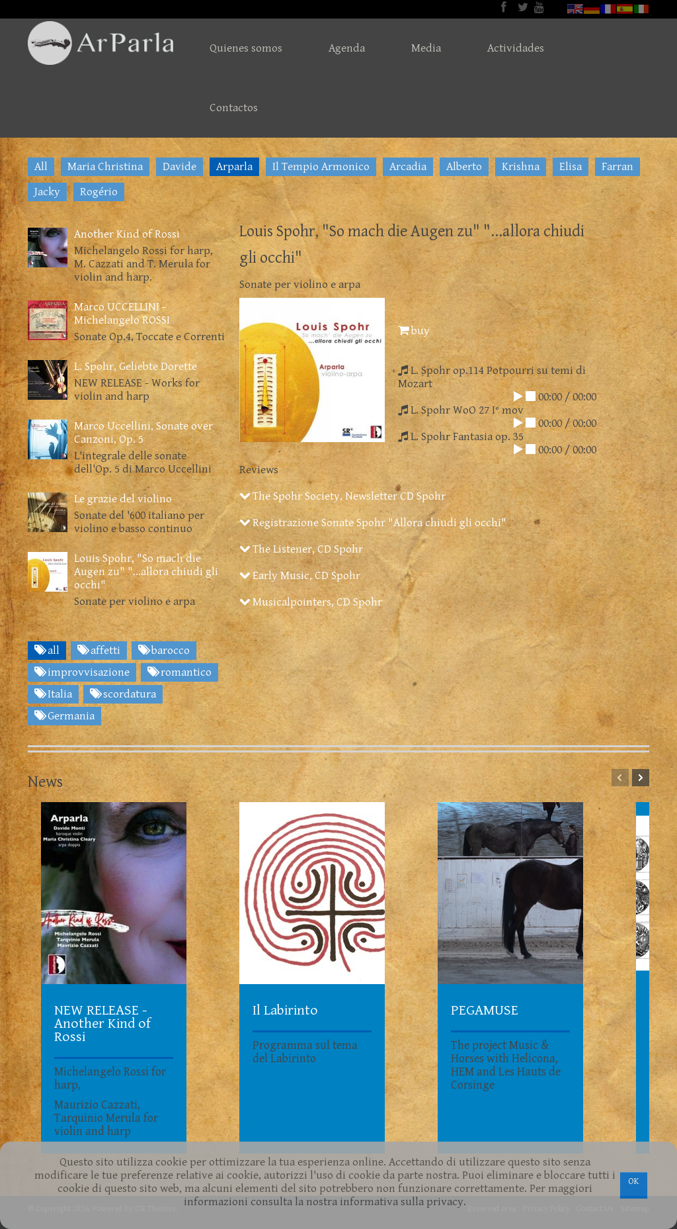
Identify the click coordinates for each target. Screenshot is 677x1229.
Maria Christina (105, 166)
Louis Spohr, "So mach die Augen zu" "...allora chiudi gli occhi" (146, 572)
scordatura (123, 694)
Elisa (570, 166)
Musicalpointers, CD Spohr (310, 602)
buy (414, 331)
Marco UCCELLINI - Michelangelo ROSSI (122, 313)
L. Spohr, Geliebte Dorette (135, 366)
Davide (179, 166)
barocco (164, 650)
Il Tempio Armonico (321, 166)
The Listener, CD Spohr (301, 549)
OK (633, 1181)
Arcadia (407, 166)
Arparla (234, 166)
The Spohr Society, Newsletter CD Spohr (342, 496)
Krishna (520, 166)
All (41, 166)
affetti (98, 650)
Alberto (464, 166)
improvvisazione (82, 672)
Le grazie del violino (123, 499)
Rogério (99, 192)
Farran (617, 166)
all (47, 650)
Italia (53, 694)
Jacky (47, 192)
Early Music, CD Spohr (299, 575)
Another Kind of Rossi (127, 234)
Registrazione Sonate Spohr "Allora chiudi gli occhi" (372, 522)
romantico (179, 672)
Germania (64, 716)
